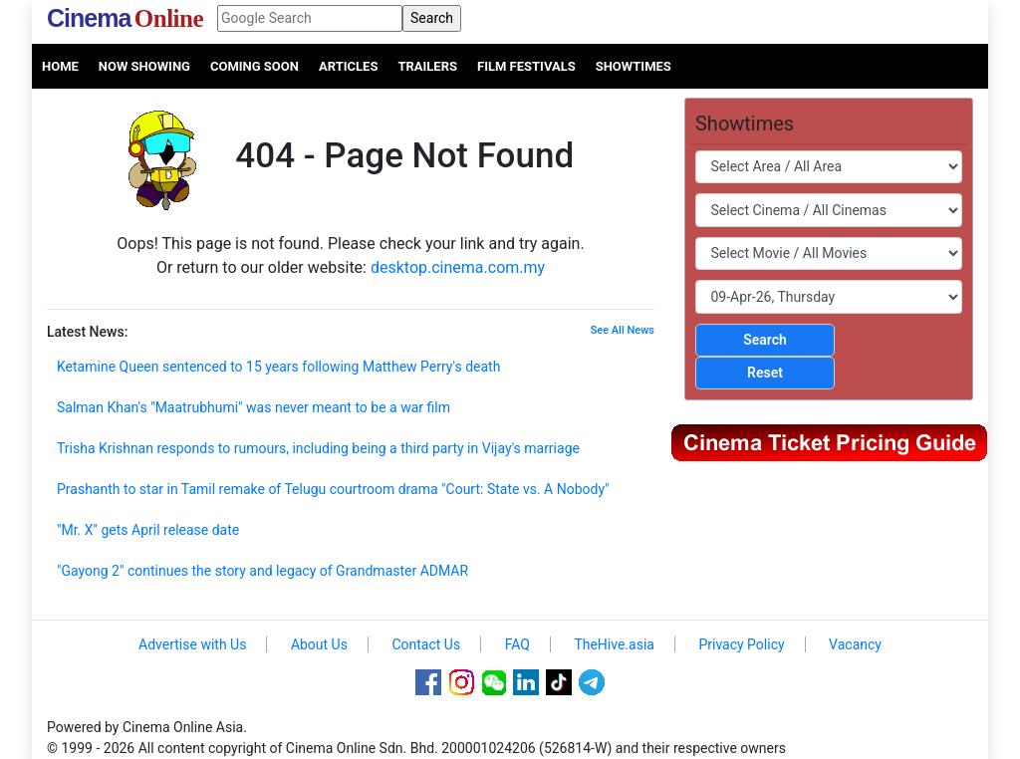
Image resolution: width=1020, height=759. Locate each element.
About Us (319, 644)
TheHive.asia (614, 644)
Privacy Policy (741, 644)
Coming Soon (254, 66)
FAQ (517, 644)
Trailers (427, 66)
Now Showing (144, 66)
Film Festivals (526, 66)
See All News (622, 330)
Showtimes (633, 66)
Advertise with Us (192, 644)
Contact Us (425, 644)
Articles (348, 66)
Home (60, 66)
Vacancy (855, 644)
